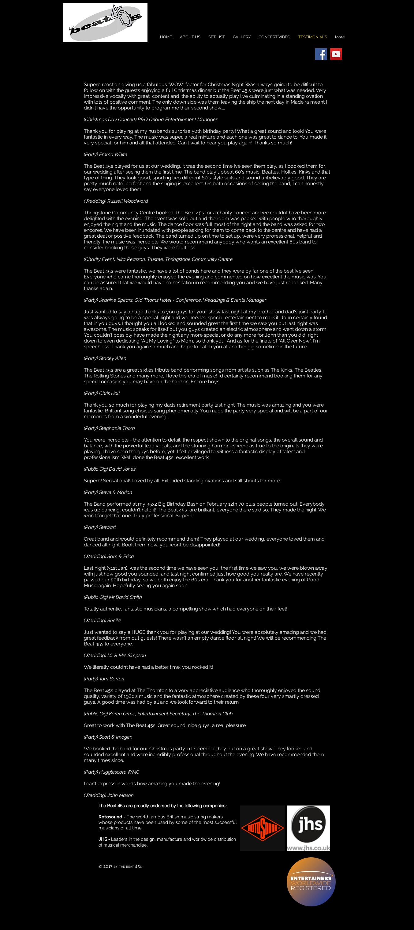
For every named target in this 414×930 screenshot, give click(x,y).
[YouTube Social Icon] (336, 54)
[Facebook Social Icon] (321, 54)
